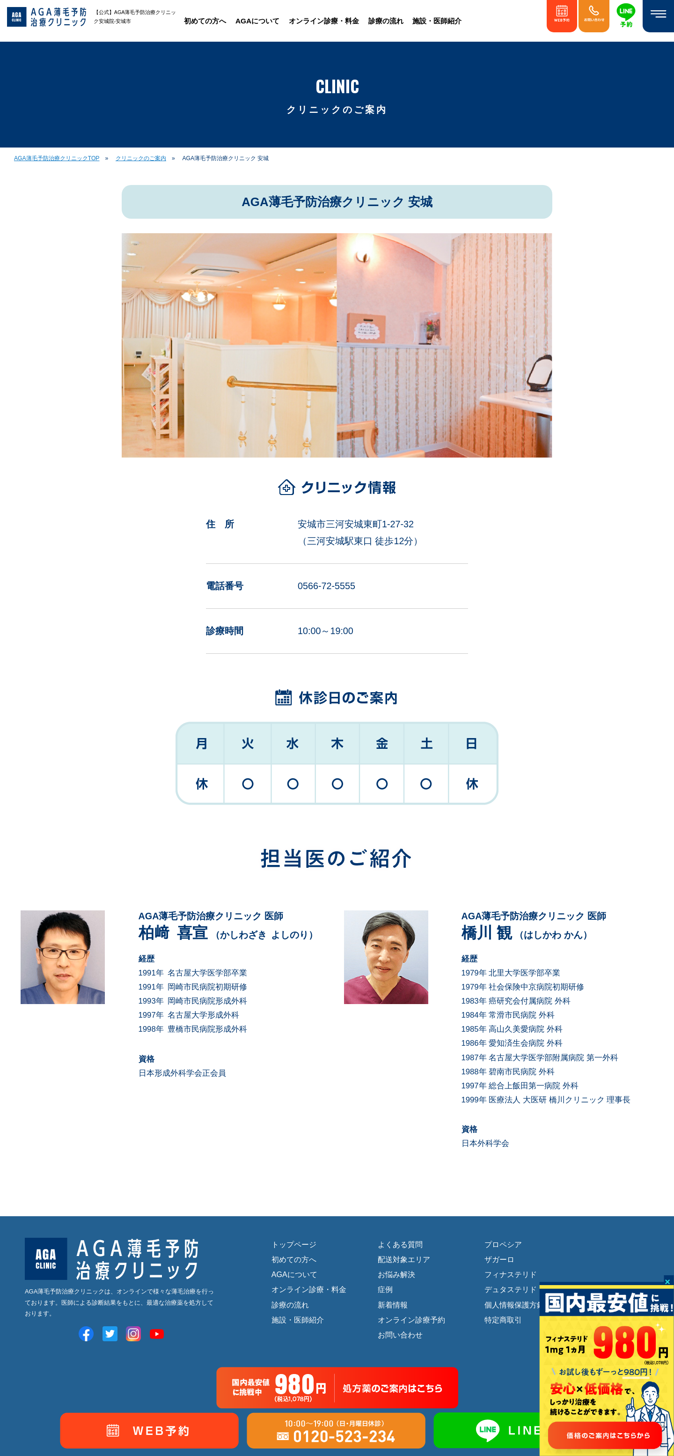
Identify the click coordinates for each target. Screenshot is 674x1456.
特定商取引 (503, 1320)
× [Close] (667, 1281)
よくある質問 (400, 1244)
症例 (385, 1290)
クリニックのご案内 (141, 158)
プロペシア (503, 1244)
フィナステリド (510, 1274)
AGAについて (257, 21)
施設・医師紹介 (437, 21)
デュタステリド (510, 1290)
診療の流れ (385, 21)
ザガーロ (499, 1259)
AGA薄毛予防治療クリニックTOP (56, 158)
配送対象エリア (404, 1259)
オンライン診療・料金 (324, 21)
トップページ (293, 1244)
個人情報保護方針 (514, 1305)
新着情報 (393, 1305)
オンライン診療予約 (411, 1320)
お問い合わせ (400, 1334)
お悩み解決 (396, 1274)
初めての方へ (205, 21)
